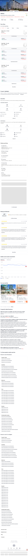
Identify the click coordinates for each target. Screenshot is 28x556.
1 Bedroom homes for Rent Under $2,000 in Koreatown (9, 429)
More (22, 348)
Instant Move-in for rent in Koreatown (7, 419)
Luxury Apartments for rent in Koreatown (7, 424)
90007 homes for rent (4, 492)
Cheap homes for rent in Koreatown (6, 517)
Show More (14, 87)
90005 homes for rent (4, 410)
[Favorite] (14, 295)
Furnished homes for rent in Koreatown (7, 450)
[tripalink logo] (26, 266)
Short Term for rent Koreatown (6, 416)
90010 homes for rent (4, 407)
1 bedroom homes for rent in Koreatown (7, 383)
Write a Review (14, 218)
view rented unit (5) (14, 62)
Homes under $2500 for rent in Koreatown (7, 401)
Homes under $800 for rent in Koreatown (7, 390)
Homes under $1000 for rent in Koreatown (7, 393)
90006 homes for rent (4, 412)
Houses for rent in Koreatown (5, 358)
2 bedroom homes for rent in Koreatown (7, 384)
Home (1, 306)
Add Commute (14, 207)
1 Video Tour (16, 11)
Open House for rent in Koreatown (6, 418)
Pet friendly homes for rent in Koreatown (7, 366)
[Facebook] (8, 548)
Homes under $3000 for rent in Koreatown (7, 403)
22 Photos (11, 11)
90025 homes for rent (4, 500)
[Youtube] (19, 548)
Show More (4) (14, 83)
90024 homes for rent (4, 498)
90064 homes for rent (4, 506)
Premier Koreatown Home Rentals (6, 426)
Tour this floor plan (14, 36)
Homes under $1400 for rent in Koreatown (7, 476)
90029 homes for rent (4, 503)
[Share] (13, 295)
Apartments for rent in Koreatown (6, 360)
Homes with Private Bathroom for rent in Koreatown (9, 369)
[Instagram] (16, 548)
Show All (14, 118)
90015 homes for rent (4, 495)
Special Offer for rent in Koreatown (6, 421)
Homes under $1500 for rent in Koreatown (7, 398)
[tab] (3, 260)
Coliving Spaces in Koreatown (5, 525)
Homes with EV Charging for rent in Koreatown (8, 372)
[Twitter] (11, 548)
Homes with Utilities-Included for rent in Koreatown (9, 375)
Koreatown (8, 306)
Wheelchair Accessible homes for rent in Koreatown (9, 377)
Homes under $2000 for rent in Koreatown (7, 400)
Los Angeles (4, 306)
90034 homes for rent (4, 505)
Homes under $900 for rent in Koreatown (7, 392)
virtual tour (7, 317)
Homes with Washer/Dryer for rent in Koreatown (8, 374)
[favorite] (25, 3)
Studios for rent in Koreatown (5, 381)
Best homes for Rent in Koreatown (6, 427)
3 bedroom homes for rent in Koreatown (7, 386)
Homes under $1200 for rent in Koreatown (7, 395)
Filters (25, 26)
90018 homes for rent (4, 497)
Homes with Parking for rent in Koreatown (7, 367)
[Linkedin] (14, 548)
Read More (22, 94)
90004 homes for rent (4, 409)
